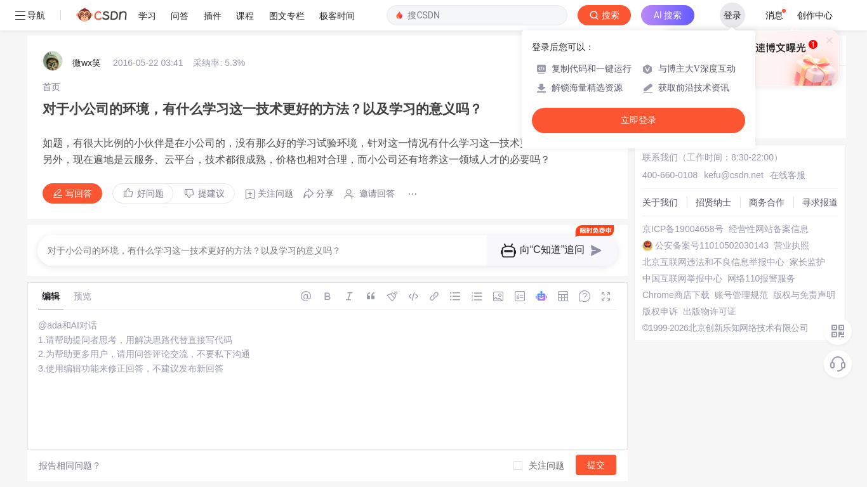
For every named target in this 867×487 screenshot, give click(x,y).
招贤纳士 (713, 202)
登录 (732, 15)
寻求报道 (820, 202)
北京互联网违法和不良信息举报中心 (713, 262)
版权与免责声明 (804, 295)
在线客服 (787, 175)
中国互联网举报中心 (682, 278)
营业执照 (791, 245)
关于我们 (660, 202)
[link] (51, 87)
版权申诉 (660, 311)
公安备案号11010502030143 (712, 245)
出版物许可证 (709, 311)
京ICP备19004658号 (683, 229)
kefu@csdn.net (734, 175)
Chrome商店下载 (676, 295)
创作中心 (815, 15)
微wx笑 (86, 63)
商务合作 (766, 202)
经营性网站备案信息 (769, 229)
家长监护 (807, 262)
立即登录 (638, 120)
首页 (51, 87)
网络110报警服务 (761, 278)
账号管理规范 (741, 295)
